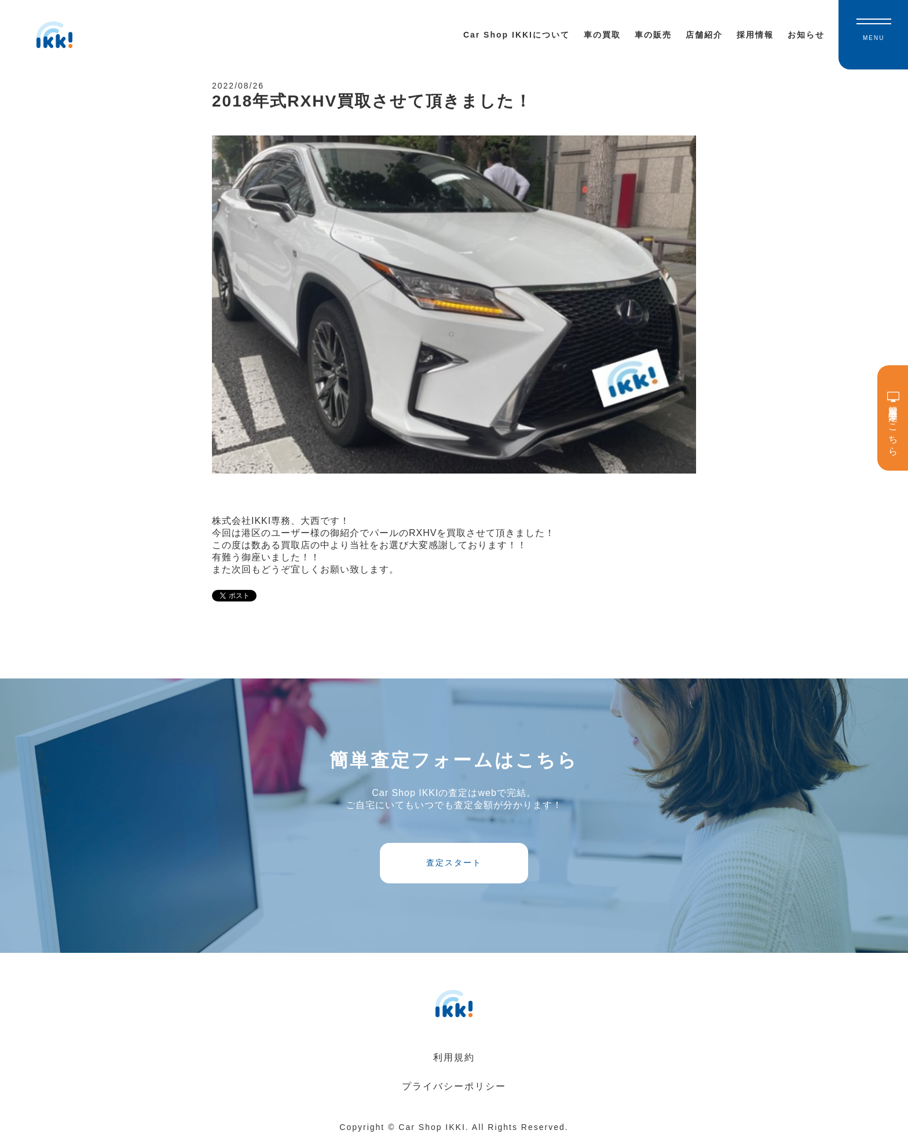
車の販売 (653, 34)
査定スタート (454, 862)
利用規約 (454, 1057)
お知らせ (806, 34)
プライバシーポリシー (454, 1086)
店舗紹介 (704, 34)
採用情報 (755, 34)
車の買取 (602, 34)
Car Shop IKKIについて (516, 34)
